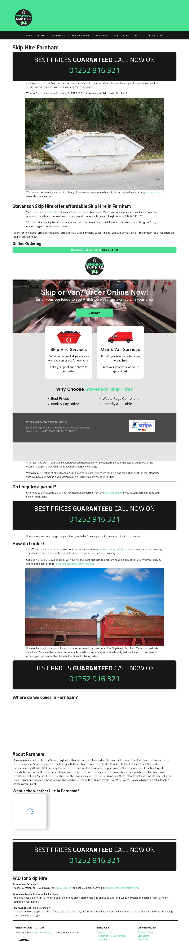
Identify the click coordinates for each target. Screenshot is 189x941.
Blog (125, 35)
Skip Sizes (101, 35)
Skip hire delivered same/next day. (75, 565)
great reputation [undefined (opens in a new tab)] (152, 193)
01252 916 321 (94, 70)
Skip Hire (53, 212)
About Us (42, 35)
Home (28, 35)
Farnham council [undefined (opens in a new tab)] (113, 493)
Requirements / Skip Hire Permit (71, 35)
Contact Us (143, 937)
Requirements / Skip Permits (111, 937)
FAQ (115, 35)
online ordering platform (113, 550)
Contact (138, 35)
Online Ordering (42, 934)
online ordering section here (122, 889)
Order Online (156, 35)
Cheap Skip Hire (104, 934)
